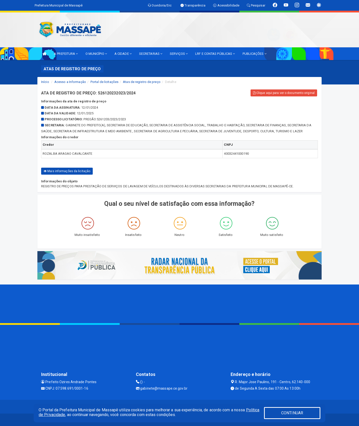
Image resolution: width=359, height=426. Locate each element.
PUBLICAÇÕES (255, 54)
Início (45, 82)
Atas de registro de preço (142, 82)
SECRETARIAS (150, 54)
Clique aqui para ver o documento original (284, 93)
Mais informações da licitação (67, 171)
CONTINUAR (292, 413)
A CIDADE (123, 54)
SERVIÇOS (179, 54)
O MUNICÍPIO (96, 54)
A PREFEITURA (66, 54)
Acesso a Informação (70, 82)
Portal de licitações (104, 82)
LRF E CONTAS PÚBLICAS (215, 54)
